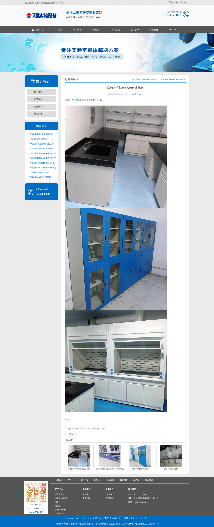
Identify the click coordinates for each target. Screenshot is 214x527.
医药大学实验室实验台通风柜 (79, 469)
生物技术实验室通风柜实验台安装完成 (88, 429)
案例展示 (97, 29)
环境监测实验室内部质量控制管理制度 (42, 149)
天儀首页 (39, 29)
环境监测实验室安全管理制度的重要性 (42, 134)
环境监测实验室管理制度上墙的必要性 (42, 144)
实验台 (57, 502)
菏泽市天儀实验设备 (64, 524)
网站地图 (174, 2)
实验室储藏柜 (60, 510)
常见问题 (116, 29)
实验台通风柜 (146, 524)
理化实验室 (59, 494)
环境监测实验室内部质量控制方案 (42, 153)
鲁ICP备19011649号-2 (139, 518)
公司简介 (154, 29)
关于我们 (109, 489)
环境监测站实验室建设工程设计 (41, 177)
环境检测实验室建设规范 (39, 172)
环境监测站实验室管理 (38, 139)
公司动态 (86, 494)
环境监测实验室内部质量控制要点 (42, 168)
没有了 (75, 434)
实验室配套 (59, 513)
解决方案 (78, 29)
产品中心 (58, 29)
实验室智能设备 (61, 498)
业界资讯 (86, 498)
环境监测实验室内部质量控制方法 (42, 158)
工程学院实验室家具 (171, 469)
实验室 (76, 99)
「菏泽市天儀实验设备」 (112, 518)
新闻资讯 (135, 29)
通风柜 (57, 506)
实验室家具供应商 (86, 524)
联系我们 (173, 29)
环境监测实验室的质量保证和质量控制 (42, 163)
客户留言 (184, 2)
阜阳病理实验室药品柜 (140, 469)
